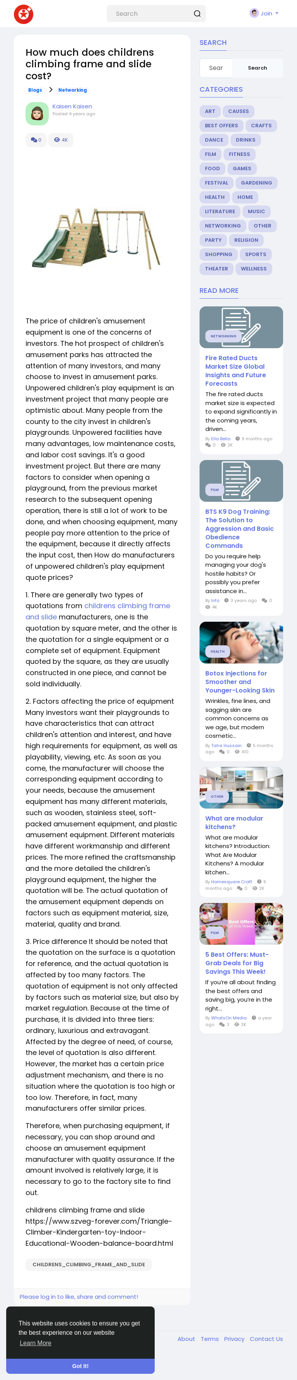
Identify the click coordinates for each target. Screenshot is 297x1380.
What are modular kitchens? (234, 822)
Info (215, 600)
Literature (220, 211)
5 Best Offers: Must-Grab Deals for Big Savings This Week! (237, 963)
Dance (214, 140)
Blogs (35, 90)
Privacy (235, 1339)
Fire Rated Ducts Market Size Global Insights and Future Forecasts (235, 371)
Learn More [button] (35, 1343)
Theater (216, 268)
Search (257, 68)
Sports (255, 254)
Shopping (218, 254)
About (187, 1339)
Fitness (239, 154)
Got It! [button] (80, 1366)
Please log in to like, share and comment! (79, 1297)
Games (242, 168)
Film (210, 154)
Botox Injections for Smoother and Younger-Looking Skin (240, 682)
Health (215, 197)
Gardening (256, 182)
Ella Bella (220, 439)
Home (245, 197)
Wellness (254, 268)
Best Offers (221, 125)
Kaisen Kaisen (72, 106)
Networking (72, 90)
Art (210, 111)
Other (262, 225)
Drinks (246, 140)
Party (213, 240)
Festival (216, 182)
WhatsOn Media (229, 1018)
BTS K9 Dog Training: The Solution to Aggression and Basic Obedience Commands (239, 529)
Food (212, 168)
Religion (246, 240)
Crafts (261, 125)
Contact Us (266, 1339)
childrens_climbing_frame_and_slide (88, 1264)
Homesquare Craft (231, 882)
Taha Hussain (226, 745)
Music (256, 211)
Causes (238, 111)
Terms (210, 1339)
